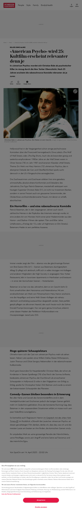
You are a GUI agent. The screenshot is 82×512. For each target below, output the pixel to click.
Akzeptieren (41, 500)
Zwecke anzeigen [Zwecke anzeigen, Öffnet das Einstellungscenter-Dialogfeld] (41, 507)
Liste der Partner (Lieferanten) (11, 494)
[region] (41, 487)
